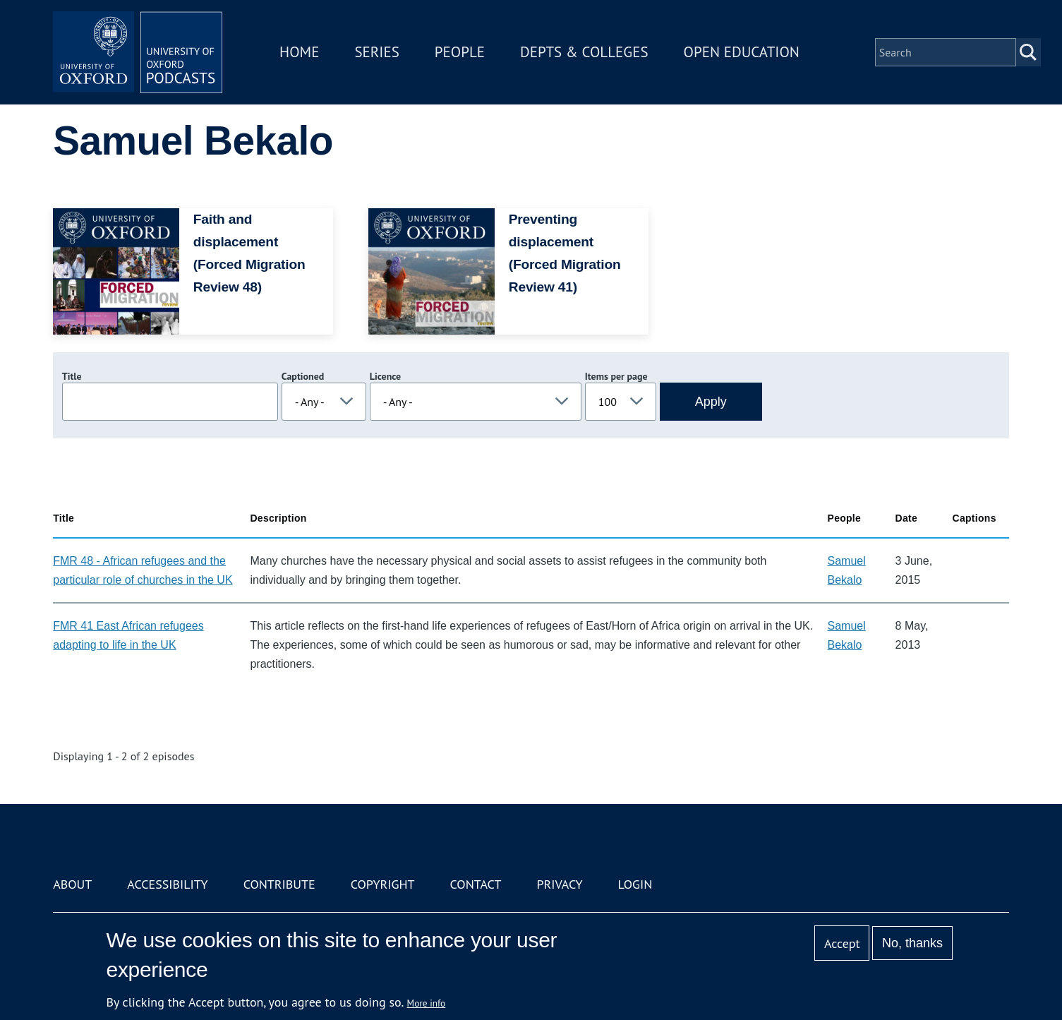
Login (635, 884)
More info (426, 1003)
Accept (842, 943)
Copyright (383, 884)
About (72, 884)
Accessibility (167, 884)
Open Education (741, 51)
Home (299, 51)
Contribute (279, 884)
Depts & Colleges (584, 51)
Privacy (559, 884)
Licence (385, 376)
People (460, 51)
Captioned (303, 376)
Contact (476, 884)
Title (72, 376)
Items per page (616, 376)
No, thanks (912, 943)
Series (376, 51)
